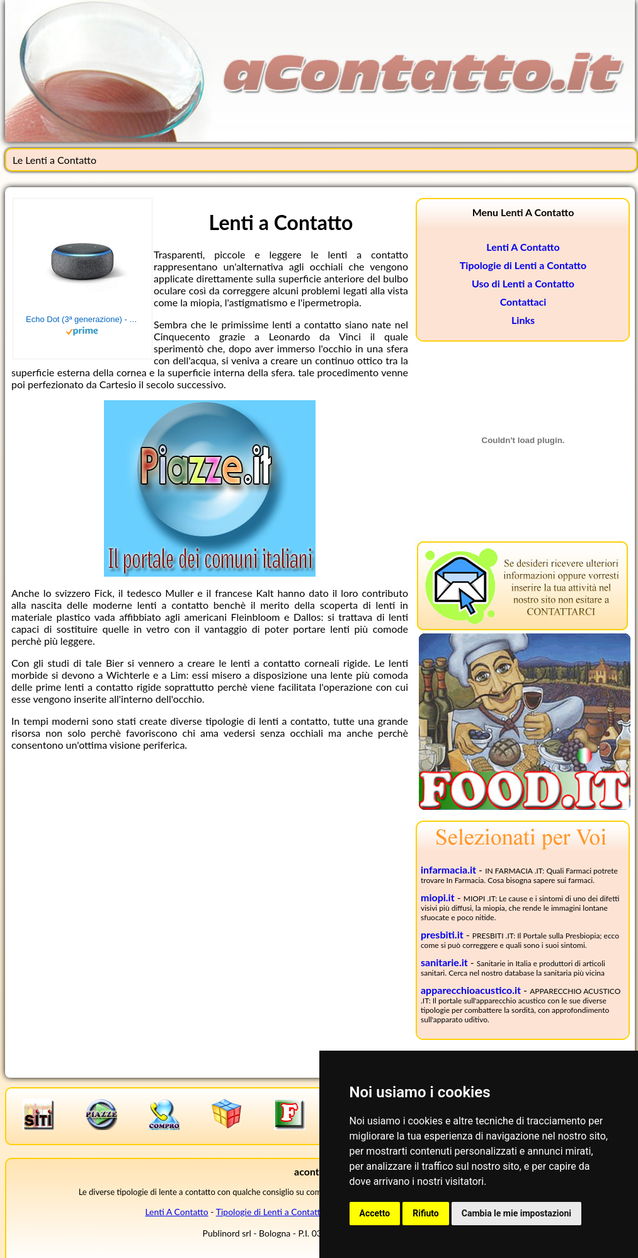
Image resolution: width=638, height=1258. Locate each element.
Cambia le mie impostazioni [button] (516, 1213)
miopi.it (438, 897)
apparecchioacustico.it (471, 990)
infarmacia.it (448, 869)
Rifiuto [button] (426, 1213)
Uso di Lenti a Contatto (523, 283)
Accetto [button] (375, 1213)
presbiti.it (442, 934)
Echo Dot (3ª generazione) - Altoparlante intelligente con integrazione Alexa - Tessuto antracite (82, 319)
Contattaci (523, 302)
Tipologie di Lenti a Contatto (523, 265)
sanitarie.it (444, 962)
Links (523, 320)
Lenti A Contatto (522, 247)
